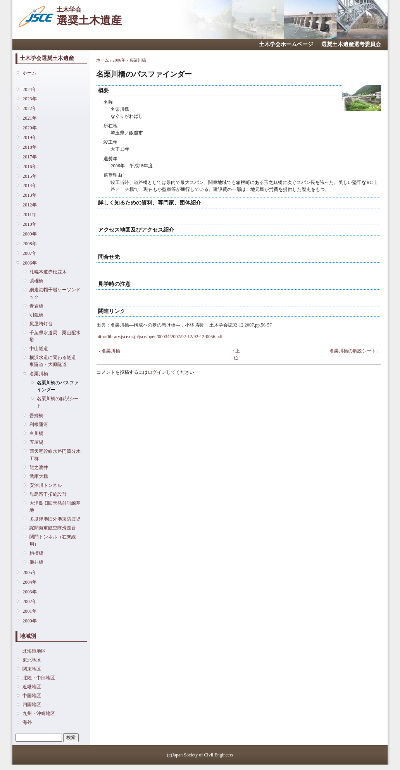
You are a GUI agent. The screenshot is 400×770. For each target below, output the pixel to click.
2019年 (29, 137)
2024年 (29, 89)
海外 (27, 722)
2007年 (29, 253)
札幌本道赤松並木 (48, 272)
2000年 (29, 621)
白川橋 (36, 433)
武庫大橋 (38, 476)
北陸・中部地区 (38, 678)
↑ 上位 (236, 354)
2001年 (29, 611)
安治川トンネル (45, 485)
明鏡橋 (36, 315)
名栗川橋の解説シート (58, 402)
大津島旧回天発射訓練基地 (55, 506)
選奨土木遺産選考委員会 (351, 44)
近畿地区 (31, 686)
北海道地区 (34, 651)
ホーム (29, 73)
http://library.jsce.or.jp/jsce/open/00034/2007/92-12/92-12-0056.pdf (159, 336)
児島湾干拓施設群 (48, 494)
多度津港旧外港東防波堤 (55, 519)
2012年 (29, 205)
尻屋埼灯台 (41, 324)
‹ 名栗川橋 (109, 351)
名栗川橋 (38, 373)
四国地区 (31, 704)
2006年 (29, 263)
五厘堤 (36, 442)
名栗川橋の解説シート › (354, 351)
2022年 (29, 108)
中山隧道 (38, 348)
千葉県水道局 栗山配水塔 (55, 336)
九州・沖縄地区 (38, 713)
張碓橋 (36, 281)
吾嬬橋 (36, 415)
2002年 (29, 601)
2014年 (29, 185)
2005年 (29, 572)
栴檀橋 (36, 553)
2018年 (29, 147)
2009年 (29, 234)
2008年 (29, 243)
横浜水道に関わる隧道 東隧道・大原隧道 (55, 361)
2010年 (29, 224)
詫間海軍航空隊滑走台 (52, 528)
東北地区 (31, 660)
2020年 (29, 128)
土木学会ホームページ (286, 44)
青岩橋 (36, 306)
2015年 (29, 176)
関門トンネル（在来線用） (52, 540)
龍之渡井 (38, 467)
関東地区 (31, 669)
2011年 (29, 214)
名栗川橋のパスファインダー (58, 386)
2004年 (29, 582)
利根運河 (38, 424)
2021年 (29, 118)
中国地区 (31, 695)
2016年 (29, 166)
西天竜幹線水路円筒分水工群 (55, 455)
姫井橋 (36, 562)
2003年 (29, 592)
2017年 (29, 157)
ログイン (157, 372)
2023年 (29, 98)
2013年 (29, 195)
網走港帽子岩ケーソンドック (55, 293)
